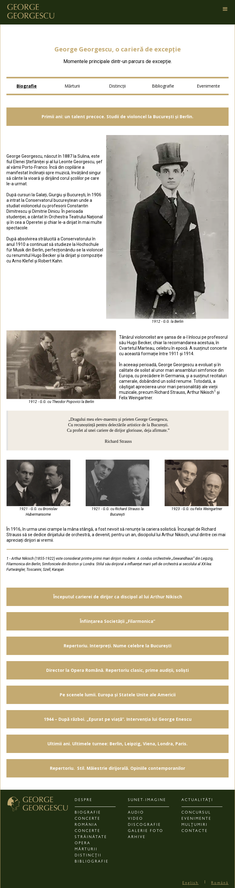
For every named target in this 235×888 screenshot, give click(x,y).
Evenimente (208, 86)
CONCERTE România (87, 822)
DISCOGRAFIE (144, 825)
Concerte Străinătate (91, 834)
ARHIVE (137, 837)
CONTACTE (194, 831)
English (190, 883)
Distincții (117, 86)
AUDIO (136, 813)
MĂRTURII (86, 850)
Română (220, 883)
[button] (228, 12)
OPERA (83, 843)
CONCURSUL (196, 813)
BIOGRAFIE (88, 813)
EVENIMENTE (196, 819)
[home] (30, 10)
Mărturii (72, 86)
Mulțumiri (194, 825)
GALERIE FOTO (145, 831)
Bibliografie (163, 86)
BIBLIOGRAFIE (92, 862)
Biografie (27, 86)
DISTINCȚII (88, 856)
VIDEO (135, 819)
